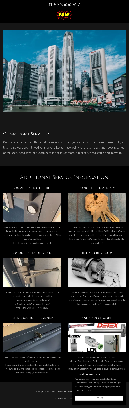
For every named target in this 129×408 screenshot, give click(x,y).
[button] (12, 15)
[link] (64, 14)
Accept (99, 401)
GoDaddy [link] (70, 398)
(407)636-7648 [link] (68, 4)
